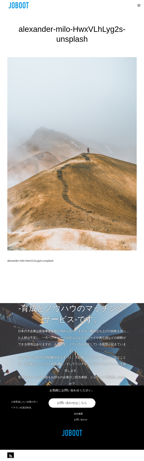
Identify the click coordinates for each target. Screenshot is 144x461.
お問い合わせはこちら (72, 403)
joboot (79, 455)
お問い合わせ (80, 419)
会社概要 (78, 413)
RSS (10, 455)
